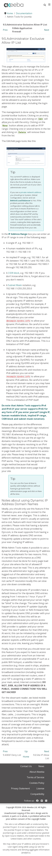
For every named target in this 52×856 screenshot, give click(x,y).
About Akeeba (37, 771)
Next (46, 29)
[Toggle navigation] (49, 4)
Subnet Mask (15, 285)
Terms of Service (35, 777)
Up (26, 751)
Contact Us (26, 765)
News (41, 765)
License (40, 788)
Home (26, 756)
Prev (5, 29)
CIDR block (13, 272)
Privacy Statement (20, 788)
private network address (31, 192)
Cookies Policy (36, 782)
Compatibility (37, 793)
